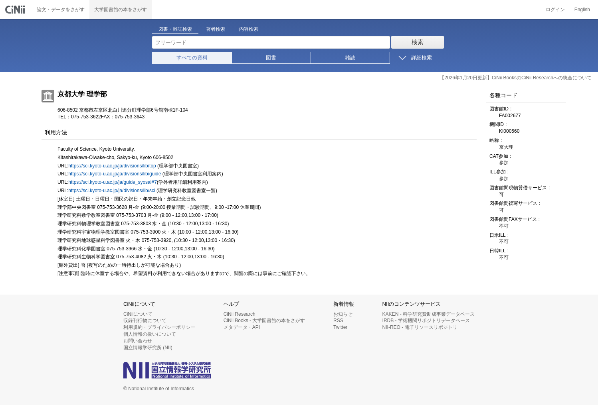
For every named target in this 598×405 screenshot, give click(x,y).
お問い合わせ (137, 341)
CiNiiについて (137, 314)
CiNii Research (239, 314)
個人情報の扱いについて (149, 334)
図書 (271, 58)
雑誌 (350, 58)
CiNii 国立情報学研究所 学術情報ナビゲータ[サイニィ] (16, 9)
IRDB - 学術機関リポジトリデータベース (426, 320)
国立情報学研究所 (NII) (147, 347)
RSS (338, 320)
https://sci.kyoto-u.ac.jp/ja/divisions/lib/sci (111, 190)
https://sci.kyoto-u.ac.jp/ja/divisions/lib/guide (114, 174)
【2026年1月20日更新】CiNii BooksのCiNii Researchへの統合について (516, 78)
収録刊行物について (144, 320)
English (582, 9)
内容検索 (248, 29)
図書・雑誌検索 (175, 29)
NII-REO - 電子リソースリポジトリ (419, 327)
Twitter (340, 327)
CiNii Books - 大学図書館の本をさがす (264, 320)
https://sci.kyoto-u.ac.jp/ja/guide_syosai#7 (112, 182)
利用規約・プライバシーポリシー (159, 327)
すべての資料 (192, 58)
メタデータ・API (242, 327)
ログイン (555, 9)
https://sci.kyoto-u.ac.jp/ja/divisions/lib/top (112, 166)
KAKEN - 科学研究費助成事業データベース (428, 314)
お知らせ (342, 314)
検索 (418, 42)
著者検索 (215, 29)
